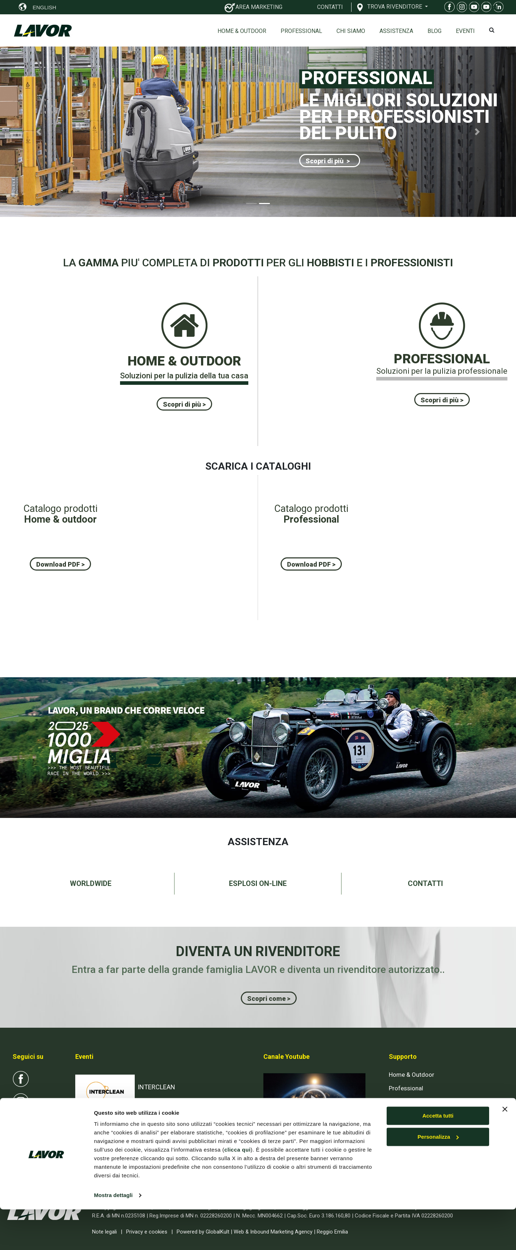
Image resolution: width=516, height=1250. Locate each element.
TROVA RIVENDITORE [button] (395, 6)
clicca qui (237, 1190)
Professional (301, 31)
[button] (38, 132)
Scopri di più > (328, 161)
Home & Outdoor (242, 31)
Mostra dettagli (113, 1236)
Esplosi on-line (408, 1101)
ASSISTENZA (396, 31)
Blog (434, 31)
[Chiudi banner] (504, 1149)
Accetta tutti (438, 1156)
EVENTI (465, 31)
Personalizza (438, 1177)
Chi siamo (350, 31)
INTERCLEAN (156, 1087)
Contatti (400, 1115)
